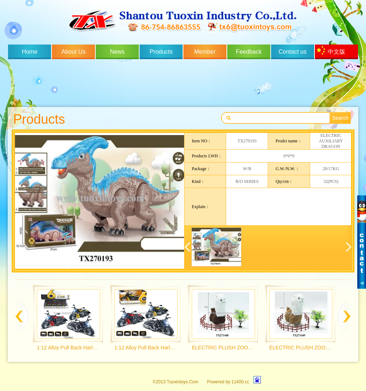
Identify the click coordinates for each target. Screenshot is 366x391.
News (117, 52)
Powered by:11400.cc (228, 381)
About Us (73, 52)
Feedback (249, 52)
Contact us (292, 52)
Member (205, 52)
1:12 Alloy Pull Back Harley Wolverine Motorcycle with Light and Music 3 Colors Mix (68, 347)
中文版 (336, 52)
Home (30, 52)
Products (160, 52)
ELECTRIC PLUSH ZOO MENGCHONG (223, 347)
